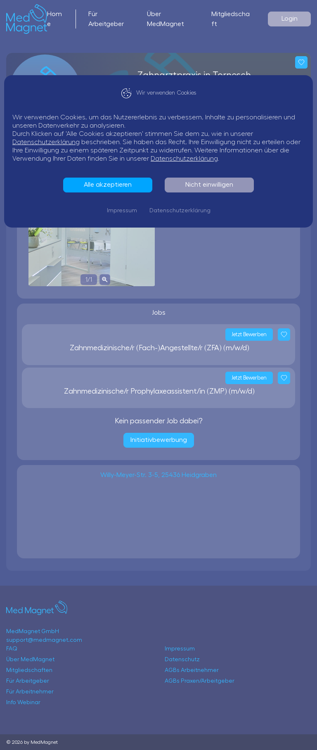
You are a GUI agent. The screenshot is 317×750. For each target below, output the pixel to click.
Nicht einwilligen (209, 184)
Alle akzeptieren (108, 184)
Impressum (122, 211)
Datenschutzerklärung (46, 142)
